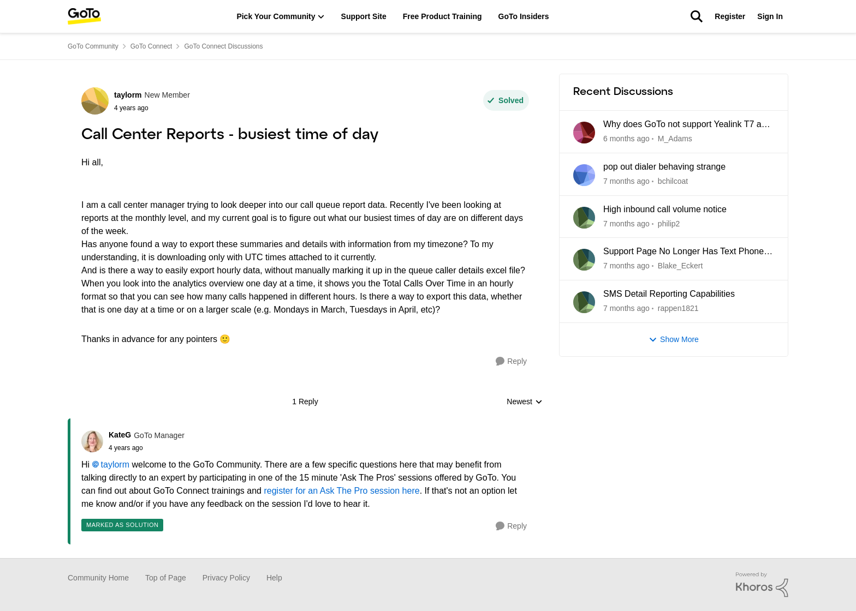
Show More (674, 339)
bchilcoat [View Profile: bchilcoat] (673, 181)
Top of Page (165, 577)
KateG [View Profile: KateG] (120, 434)
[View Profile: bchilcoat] (584, 175)
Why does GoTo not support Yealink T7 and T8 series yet (687, 124)
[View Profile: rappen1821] (584, 302)
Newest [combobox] (525, 402)
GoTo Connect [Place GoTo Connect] (151, 46)
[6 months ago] (626, 139)
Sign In (770, 16)
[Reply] (511, 361)
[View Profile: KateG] (92, 441)
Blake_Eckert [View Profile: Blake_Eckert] (680, 265)
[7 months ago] (626, 181)
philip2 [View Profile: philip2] (669, 223)
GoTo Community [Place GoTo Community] (93, 46)
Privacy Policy (226, 577)
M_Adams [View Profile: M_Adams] (675, 138)
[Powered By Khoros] (762, 584)
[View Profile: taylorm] (95, 101)
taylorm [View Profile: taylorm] (128, 95)
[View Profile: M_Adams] (584, 132)
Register (730, 16)
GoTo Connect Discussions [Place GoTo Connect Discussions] (223, 46)
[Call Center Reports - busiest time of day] (147, 448)
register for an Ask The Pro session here (341, 490)
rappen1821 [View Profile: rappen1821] (678, 308)
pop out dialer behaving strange (664, 166)
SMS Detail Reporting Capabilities (669, 293)
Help (274, 577)
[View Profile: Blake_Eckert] (584, 260)
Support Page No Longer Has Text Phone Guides (683, 252)
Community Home (98, 577)
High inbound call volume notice (665, 209)
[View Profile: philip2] (584, 218)
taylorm (115, 464)
